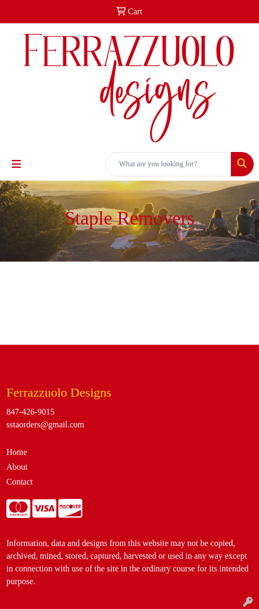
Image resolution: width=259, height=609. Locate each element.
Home (16, 451)
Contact (19, 481)
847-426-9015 (30, 411)
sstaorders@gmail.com (45, 424)
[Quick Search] (168, 164)
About (17, 466)
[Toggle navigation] (16, 164)
